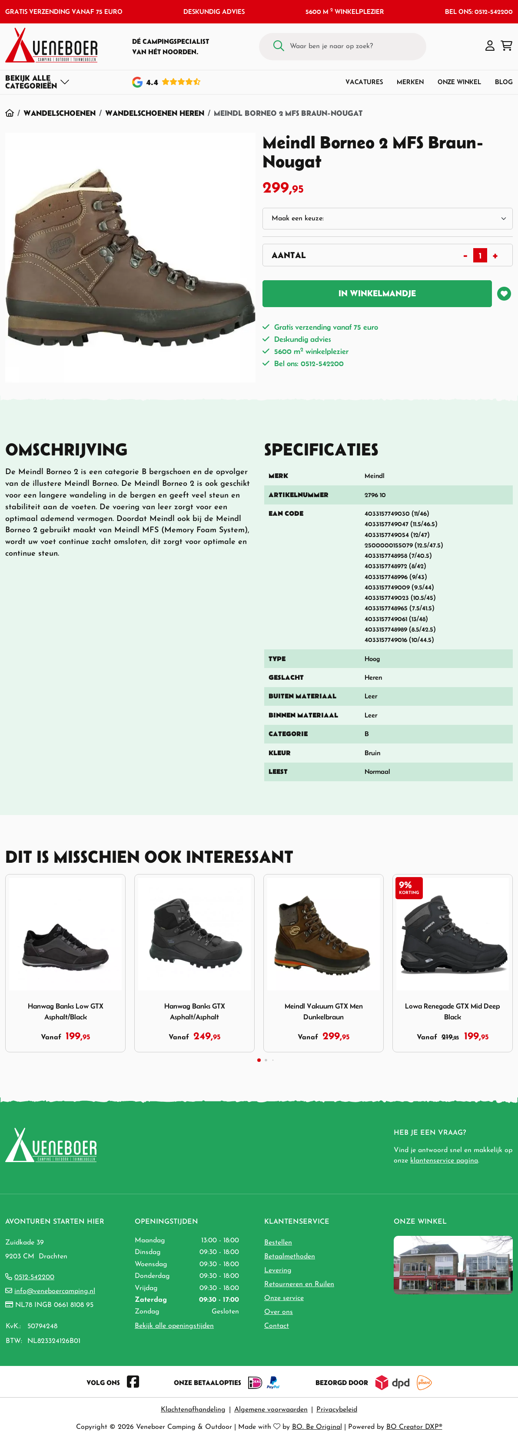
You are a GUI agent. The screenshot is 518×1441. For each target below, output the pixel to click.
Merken (410, 81)
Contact (276, 1326)
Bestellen (278, 1242)
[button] (490, 46)
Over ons (278, 1312)
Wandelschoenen (59, 113)
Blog (504, 81)
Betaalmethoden (289, 1256)
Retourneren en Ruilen (299, 1284)
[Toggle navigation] (37, 82)
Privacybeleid (336, 1409)
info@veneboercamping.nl (54, 1291)
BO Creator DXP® (414, 1427)
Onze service (284, 1298)
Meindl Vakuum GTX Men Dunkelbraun (324, 1011)
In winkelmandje (377, 293)
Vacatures (364, 81)
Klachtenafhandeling (193, 1409)
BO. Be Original (317, 1427)
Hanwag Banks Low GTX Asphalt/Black (65, 1011)
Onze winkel (459, 81)
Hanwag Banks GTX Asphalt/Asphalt (194, 1011)
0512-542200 (34, 1277)
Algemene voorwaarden (271, 1409)
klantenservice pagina (444, 1160)
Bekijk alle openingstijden (174, 1326)
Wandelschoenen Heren (154, 113)
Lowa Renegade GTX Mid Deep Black (452, 1011)
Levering (278, 1270)
